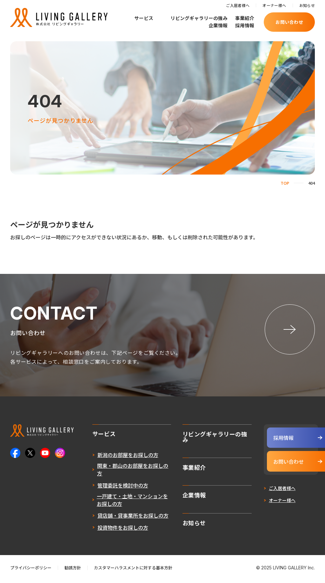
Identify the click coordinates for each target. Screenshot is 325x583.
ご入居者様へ (237, 5)
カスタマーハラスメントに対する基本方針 (133, 570)
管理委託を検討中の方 (110, 487)
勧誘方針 (72, 570)
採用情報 (244, 25)
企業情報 (218, 25)
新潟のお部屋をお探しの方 (115, 457)
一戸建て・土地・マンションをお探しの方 (120, 502)
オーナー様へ (274, 5)
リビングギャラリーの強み (199, 18)
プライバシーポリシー (30, 570)
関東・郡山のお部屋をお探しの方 (120, 472)
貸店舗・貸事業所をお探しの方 (120, 518)
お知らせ (307, 5)
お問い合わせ (289, 22)
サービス (143, 18)
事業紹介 (244, 18)
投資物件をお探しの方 (110, 529)
